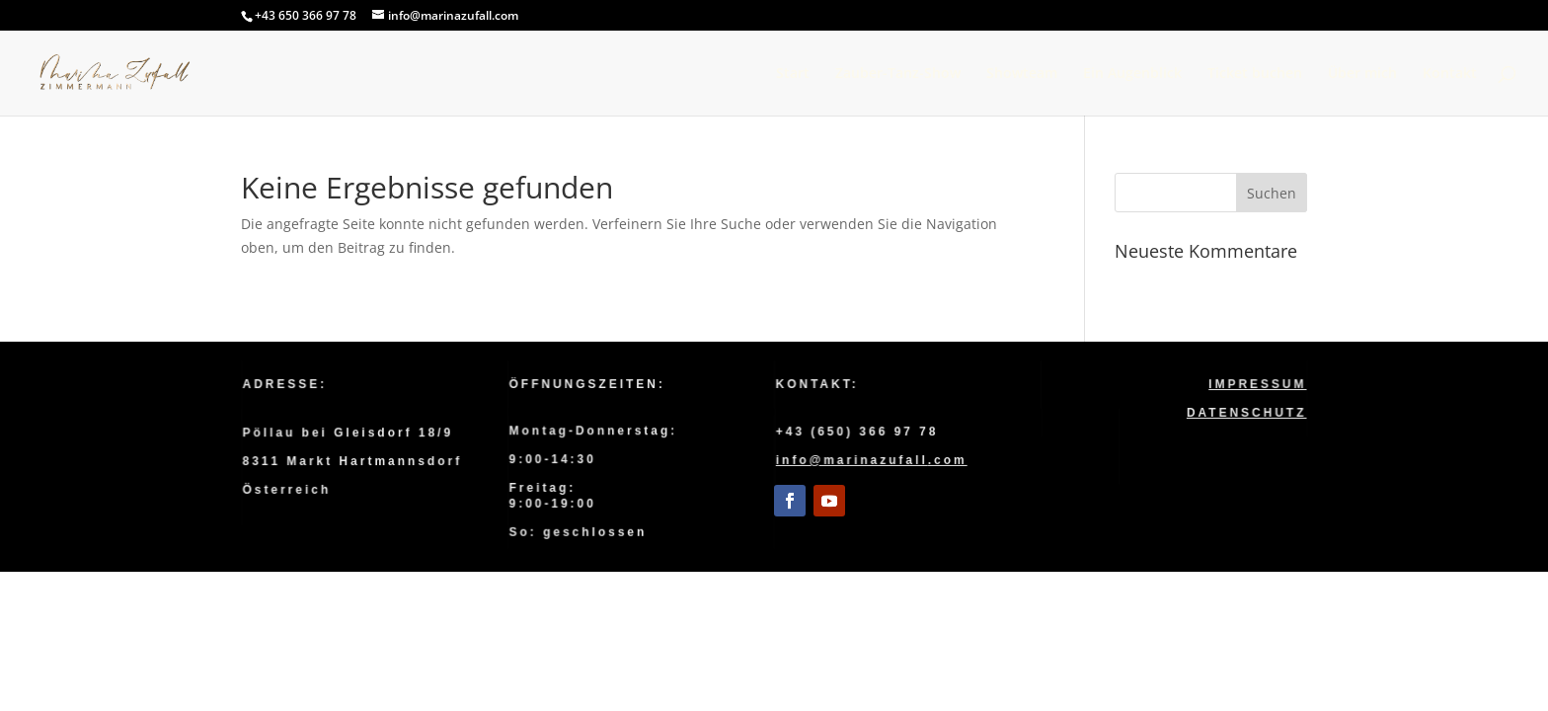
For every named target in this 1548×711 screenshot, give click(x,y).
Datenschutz (1246, 412)
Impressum (1257, 384)
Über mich (1362, 74)
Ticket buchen (1254, 74)
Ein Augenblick (1132, 74)
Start (793, 74)
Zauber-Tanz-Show (898, 74)
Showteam (1021, 74)
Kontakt (1450, 74)
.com (948, 460)
